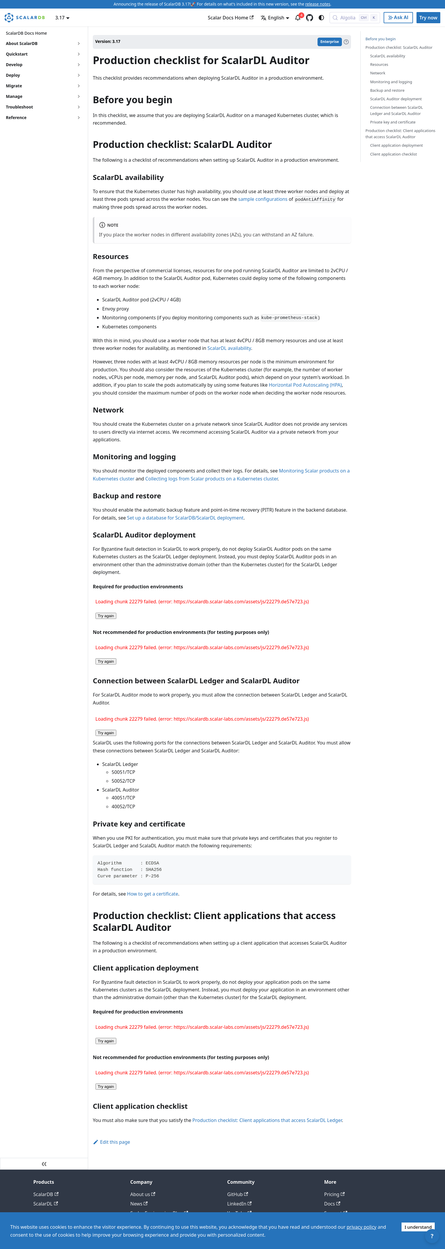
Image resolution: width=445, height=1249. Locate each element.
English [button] (272, 17)
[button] (43, 107)
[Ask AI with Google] (398, 17)
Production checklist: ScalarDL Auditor (398, 47)
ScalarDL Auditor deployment (396, 98)
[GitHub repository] (310, 17)
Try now (428, 17)
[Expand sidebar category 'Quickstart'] (78, 54)
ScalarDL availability (229, 348)
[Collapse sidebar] (44, 1164)
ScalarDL (45, 1203)
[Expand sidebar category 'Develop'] (78, 64)
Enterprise (329, 41)
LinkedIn (239, 1203)
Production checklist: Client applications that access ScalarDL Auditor (400, 133)
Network (377, 73)
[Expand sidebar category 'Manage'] (78, 96)
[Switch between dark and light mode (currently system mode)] (321, 17)
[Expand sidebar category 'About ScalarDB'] (78, 43)
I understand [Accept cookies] (418, 1227)
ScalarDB (46, 1194)
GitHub (237, 1194)
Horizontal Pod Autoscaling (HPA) (305, 385)
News (139, 1203)
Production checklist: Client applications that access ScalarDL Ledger (267, 1120)
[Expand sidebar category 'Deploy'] (78, 75)
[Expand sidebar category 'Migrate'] (78, 86)
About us (142, 1194)
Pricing (334, 1194)
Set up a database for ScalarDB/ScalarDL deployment (185, 518)
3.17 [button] (60, 17)
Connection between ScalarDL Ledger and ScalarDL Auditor (396, 110)
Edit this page (111, 1142)
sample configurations (263, 199)
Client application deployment (396, 145)
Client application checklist (393, 154)
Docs (332, 1203)
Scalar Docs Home (231, 17)
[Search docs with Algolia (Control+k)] (355, 17)
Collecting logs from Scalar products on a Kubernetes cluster (211, 478)
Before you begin (380, 38)
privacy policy (361, 1227)
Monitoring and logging (391, 81)
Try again (106, 616)
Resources (379, 64)
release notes (317, 4)
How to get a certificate (152, 894)
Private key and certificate (393, 122)
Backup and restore (387, 90)
